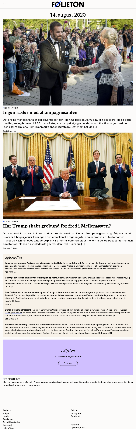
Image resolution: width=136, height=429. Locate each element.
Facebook (75, 416)
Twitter (74, 410)
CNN (8, 304)
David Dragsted (9, 131)
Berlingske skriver (13, 312)
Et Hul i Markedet (11, 422)
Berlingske (11, 319)
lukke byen (106, 298)
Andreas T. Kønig (10, 248)
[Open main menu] (129, 5)
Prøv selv (68, 363)
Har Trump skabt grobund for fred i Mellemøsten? (57, 226)
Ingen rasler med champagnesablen (40, 112)
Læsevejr (7, 425)
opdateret (100, 277)
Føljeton (7, 410)
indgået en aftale (86, 263)
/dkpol (6, 413)
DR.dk (9, 287)
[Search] (5, 4)
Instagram (75, 413)
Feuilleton (8, 419)
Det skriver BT (105, 333)
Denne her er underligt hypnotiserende (98, 382)
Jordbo (6, 416)
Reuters (10, 272)
